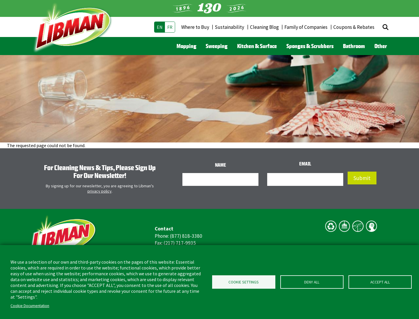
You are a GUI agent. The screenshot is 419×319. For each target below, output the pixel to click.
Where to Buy (195, 27)
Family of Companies (306, 27)
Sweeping (217, 46)
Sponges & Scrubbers (310, 46)
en (160, 27)
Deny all (311, 282)
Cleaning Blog (264, 27)
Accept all (380, 282)
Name (220, 165)
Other (380, 46)
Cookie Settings (243, 282)
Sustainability (229, 27)
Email (305, 163)
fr (169, 27)
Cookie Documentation (29, 305)
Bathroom (354, 46)
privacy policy (99, 191)
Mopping (186, 46)
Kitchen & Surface (257, 46)
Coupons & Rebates (353, 27)
